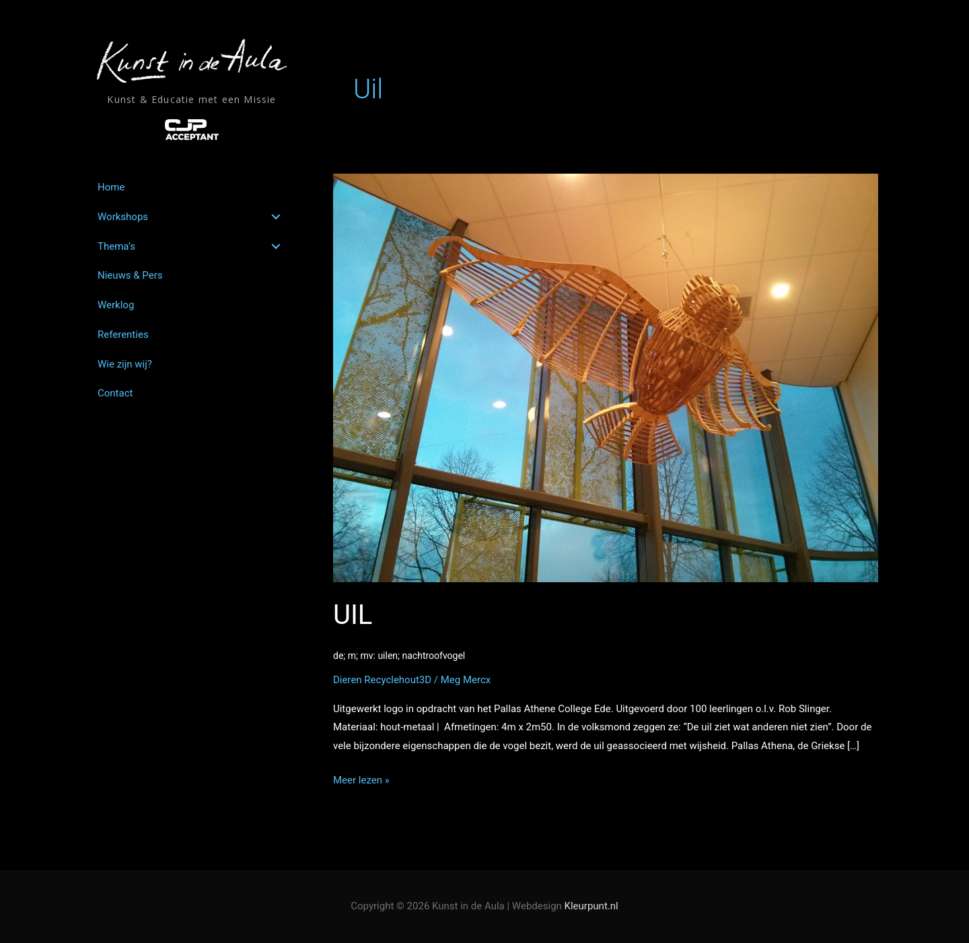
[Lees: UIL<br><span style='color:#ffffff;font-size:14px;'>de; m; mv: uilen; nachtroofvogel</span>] (605, 378)
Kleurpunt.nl (591, 906)
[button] (276, 216)
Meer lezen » (361, 780)
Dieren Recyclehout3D (382, 680)
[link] (191, 187)
